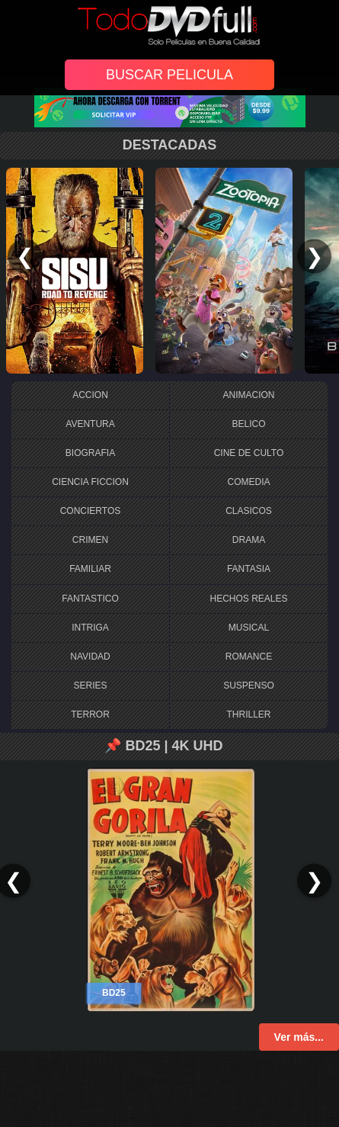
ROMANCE (248, 656)
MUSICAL (249, 627)
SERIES (90, 685)
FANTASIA (248, 569)
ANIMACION (248, 395)
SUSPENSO (248, 685)
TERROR (90, 714)
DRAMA (248, 540)
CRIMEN (90, 540)
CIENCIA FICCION (90, 482)
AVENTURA (90, 424)
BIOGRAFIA (90, 453)
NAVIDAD (90, 656)
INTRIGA (90, 627)
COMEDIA (248, 482)
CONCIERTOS (90, 511)
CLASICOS (248, 511)
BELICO (248, 424)
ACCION (90, 395)
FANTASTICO (90, 598)
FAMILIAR (90, 569)
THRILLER (248, 714)
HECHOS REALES (248, 598)
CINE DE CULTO (249, 453)
